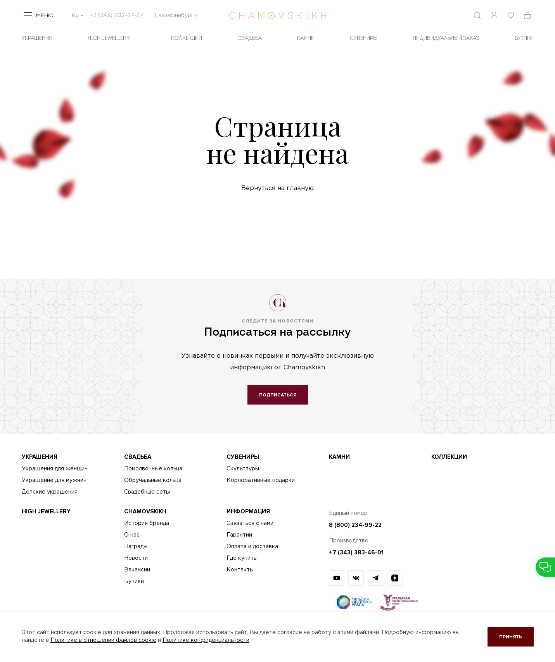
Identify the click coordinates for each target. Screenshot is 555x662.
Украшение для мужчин (54, 480)
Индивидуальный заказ (446, 38)
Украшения (37, 38)
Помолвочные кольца (153, 468)
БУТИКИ (524, 38)
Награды (135, 546)
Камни (306, 38)
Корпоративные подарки (260, 480)
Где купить (241, 558)
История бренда (146, 523)
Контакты (240, 570)
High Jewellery (109, 38)
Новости (136, 558)
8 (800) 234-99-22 (355, 524)
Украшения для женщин (55, 468)
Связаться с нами (249, 523)
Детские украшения (50, 492)
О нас (132, 535)
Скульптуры (242, 468)
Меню (45, 15)
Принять (510, 637)
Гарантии (239, 535)
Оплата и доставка (252, 546)
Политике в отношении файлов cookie (103, 640)
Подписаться (277, 395)
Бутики (134, 581)
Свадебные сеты (147, 492)
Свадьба (249, 38)
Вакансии (137, 570)
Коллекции (186, 38)
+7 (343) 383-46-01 (356, 552)
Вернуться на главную (277, 188)
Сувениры (363, 38)
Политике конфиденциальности (206, 640)
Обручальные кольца (153, 480)
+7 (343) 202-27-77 (116, 15)
